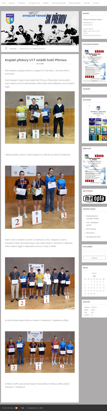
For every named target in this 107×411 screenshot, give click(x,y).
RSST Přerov (90, 233)
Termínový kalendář (59, 3)
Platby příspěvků (74, 3)
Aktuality (12, 3)
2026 (94, 276)
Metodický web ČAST (93, 237)
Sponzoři (87, 3)
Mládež (45, 3)
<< (85, 273)
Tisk (22, 408)
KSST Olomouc (91, 229)
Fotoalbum (22, 3)
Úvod (3, 3)
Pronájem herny (34, 3)
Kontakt (96, 3)
